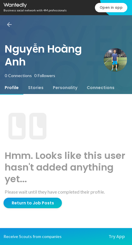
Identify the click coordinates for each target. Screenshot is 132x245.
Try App (117, 236)
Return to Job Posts (33, 203)
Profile (12, 88)
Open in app (111, 7)
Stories (36, 88)
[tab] (11, 88)
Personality (65, 88)
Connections (100, 88)
